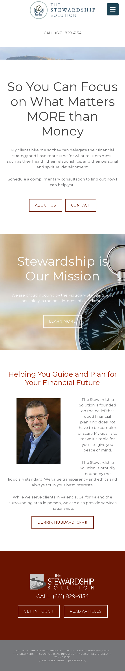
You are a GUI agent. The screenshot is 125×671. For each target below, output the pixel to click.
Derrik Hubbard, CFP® (63, 522)
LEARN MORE (62, 321)
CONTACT (80, 205)
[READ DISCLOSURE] (52, 660)
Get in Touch (38, 611)
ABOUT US (45, 205)
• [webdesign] (76, 660)
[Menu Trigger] (113, 9)
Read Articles (85, 611)
